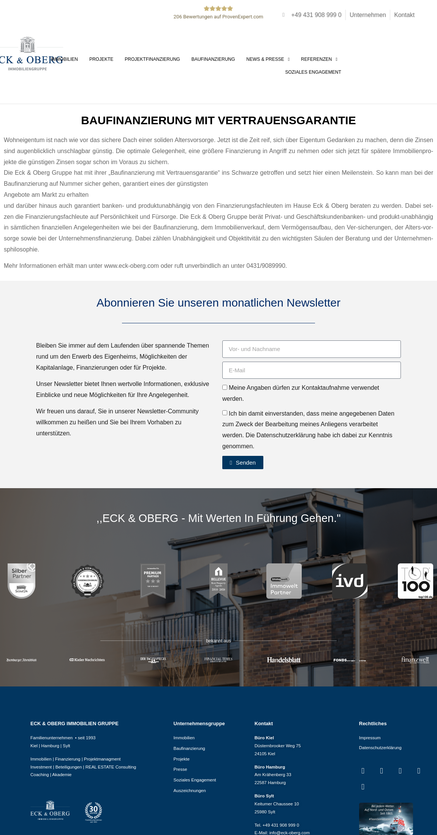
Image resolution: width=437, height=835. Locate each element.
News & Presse (268, 59)
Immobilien (64, 59)
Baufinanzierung (213, 59)
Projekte (101, 59)
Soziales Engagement (313, 72)
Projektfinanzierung (152, 59)
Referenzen (319, 59)
